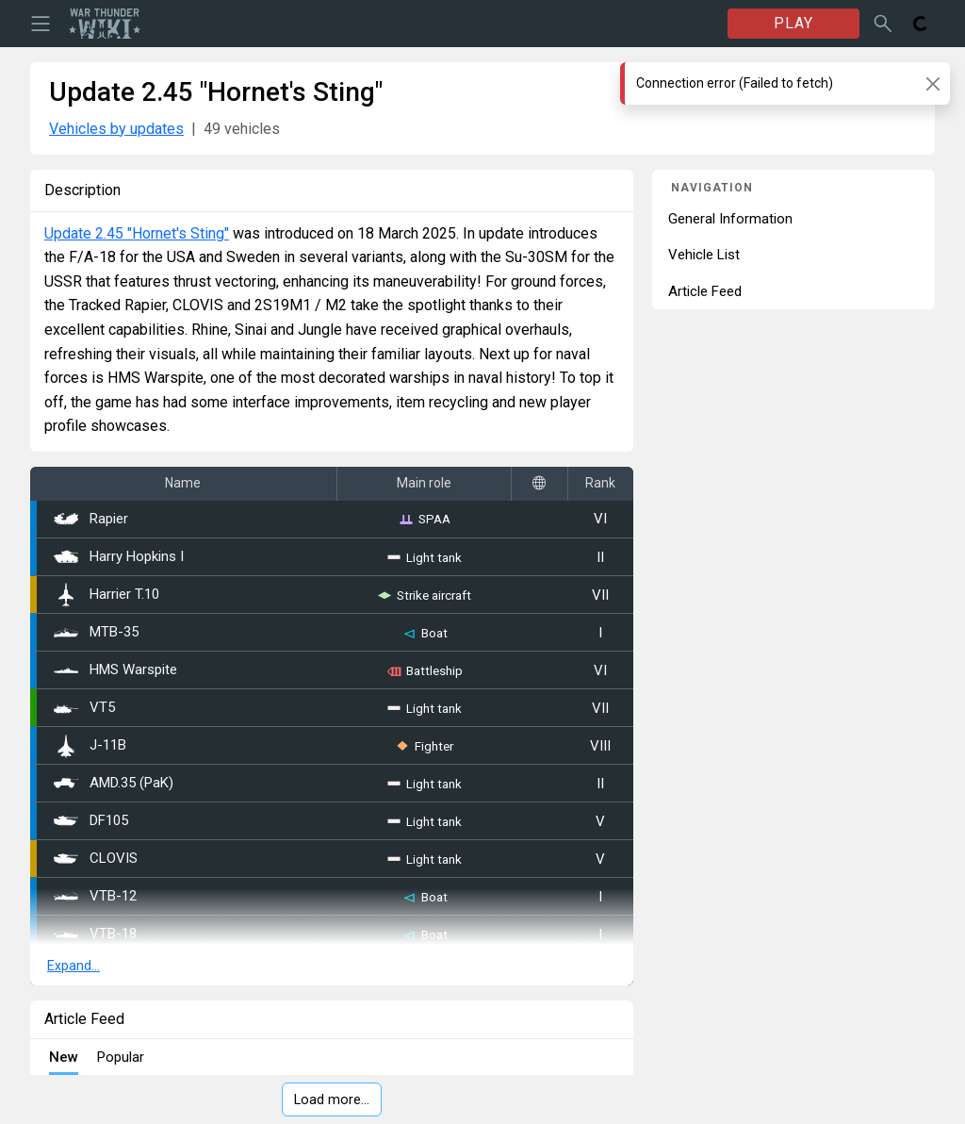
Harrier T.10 (106, 595)
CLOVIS (96, 859)
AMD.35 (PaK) (113, 783)
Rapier (91, 519)
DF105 (91, 821)
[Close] (932, 83)
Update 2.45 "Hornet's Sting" (136, 233)
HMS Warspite (115, 670)
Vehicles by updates (116, 129)
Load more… (331, 1100)
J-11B (90, 746)
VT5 (84, 708)
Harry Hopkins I (119, 557)
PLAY (793, 23)
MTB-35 (96, 632)
